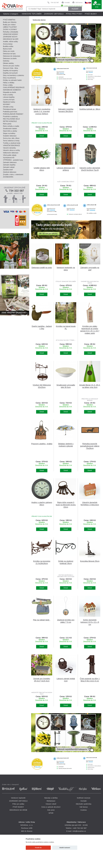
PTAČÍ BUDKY (91, 14)
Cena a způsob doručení (51, 807)
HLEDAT (75, 9)
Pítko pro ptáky (74, 14)
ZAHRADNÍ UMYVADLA (54, 14)
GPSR (51, 813)
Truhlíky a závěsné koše (11, 143)
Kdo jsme (51, 810)
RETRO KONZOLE (10, 121)
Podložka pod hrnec (10, 112)
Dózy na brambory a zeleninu (13, 75)
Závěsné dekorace (9, 172)
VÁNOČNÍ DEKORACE (11, 145)
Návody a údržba (51, 798)
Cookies (83, 810)
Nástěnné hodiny (9, 102)
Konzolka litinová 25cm (89, 561)
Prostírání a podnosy (10, 116)
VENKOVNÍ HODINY (10, 34)
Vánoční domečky (9, 148)
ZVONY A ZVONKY (10, 29)
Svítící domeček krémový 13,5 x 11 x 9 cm (90, 622)
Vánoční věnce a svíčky (11, 150)
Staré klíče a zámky (10, 131)
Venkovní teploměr (32, 14)
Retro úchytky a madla (11, 126)
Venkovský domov (39, 20)
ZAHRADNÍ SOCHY (10, 37)
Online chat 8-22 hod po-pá (73, 6)
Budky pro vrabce (9, 24)
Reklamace (51, 801)
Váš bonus (78, 2)
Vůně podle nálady (9, 155)
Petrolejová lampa (9, 109)
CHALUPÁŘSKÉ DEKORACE (13, 87)
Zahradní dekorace (9, 162)
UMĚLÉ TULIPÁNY (10, 27)
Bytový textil (7, 49)
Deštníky (6, 61)
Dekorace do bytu (9, 53)
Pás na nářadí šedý (41, 620)
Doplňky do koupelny (10, 70)
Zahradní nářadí (8, 167)
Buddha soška (8, 46)
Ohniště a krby (8, 107)
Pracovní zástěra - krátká (41, 444)
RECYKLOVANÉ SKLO (11, 119)
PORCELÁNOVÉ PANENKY (13, 114)
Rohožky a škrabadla (10, 32)
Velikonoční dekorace (10, 153)
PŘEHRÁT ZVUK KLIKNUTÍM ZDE (42, 123)
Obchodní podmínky (83, 804)
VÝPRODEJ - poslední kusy (13, 160)
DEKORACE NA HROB (31, 18)
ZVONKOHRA (8, 177)
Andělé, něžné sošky (10, 41)
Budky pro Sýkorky (9, 22)
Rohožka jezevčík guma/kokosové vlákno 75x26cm (89, 446)
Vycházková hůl (8, 157)
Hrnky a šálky (8, 85)
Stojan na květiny (9, 133)
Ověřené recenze (83, 798)
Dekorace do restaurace (11, 56)
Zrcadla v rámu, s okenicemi (13, 174)
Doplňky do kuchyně (10, 73)
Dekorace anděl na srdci (42, 268)
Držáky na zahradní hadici (12, 80)
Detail (42, 136)
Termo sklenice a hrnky (11, 141)
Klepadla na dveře (9, 92)
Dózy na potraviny (9, 78)
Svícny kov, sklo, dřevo (11, 138)
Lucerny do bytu (8, 99)
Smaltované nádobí (10, 128)
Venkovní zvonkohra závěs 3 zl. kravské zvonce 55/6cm (41, 111)
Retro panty (7, 124)
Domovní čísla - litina (10, 68)
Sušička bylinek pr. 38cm (89, 109)
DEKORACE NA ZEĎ (10, 39)
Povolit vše (38, 847)
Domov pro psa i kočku (11, 66)
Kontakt (67, 2)
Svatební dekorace (9, 136)
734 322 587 (54, 2)
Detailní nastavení (64, 847)
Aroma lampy (7, 44)
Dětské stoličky (8, 63)
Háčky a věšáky (8, 82)
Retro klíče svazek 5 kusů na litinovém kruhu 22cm (66, 504)
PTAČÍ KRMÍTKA (9, 20)
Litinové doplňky (9, 97)
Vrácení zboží (51, 804)
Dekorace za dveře (9, 58)
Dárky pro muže (8, 51)
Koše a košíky (8, 95)
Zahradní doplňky (9, 165)
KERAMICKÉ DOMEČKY (12, 90)
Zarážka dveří (8, 170)
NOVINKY (6, 104)
